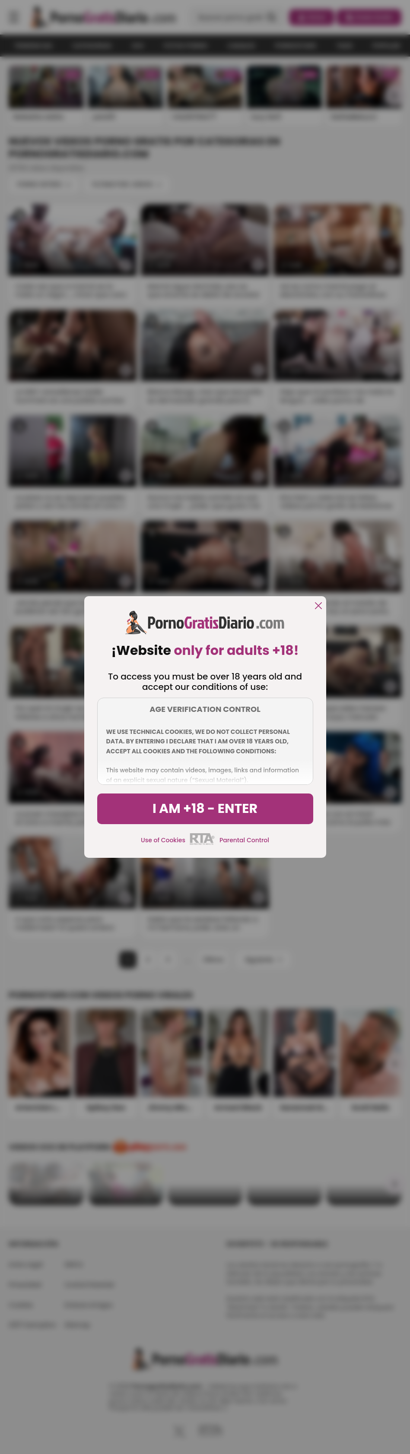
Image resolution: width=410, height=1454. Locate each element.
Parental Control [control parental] (244, 840)
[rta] (202, 843)
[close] (318, 606)
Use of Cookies (163, 840)
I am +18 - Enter (205, 809)
